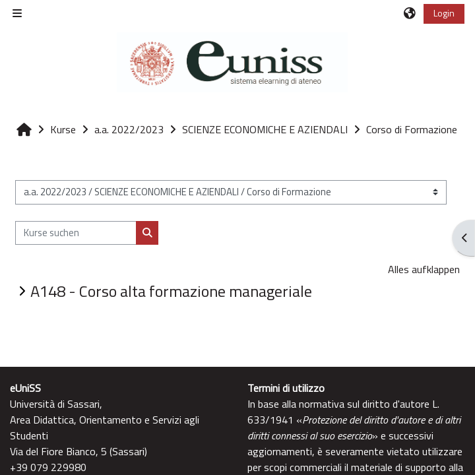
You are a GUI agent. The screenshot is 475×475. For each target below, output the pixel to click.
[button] (410, 13)
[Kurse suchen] (76, 233)
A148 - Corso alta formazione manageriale (171, 291)
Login (444, 13)
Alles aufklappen (424, 269)
